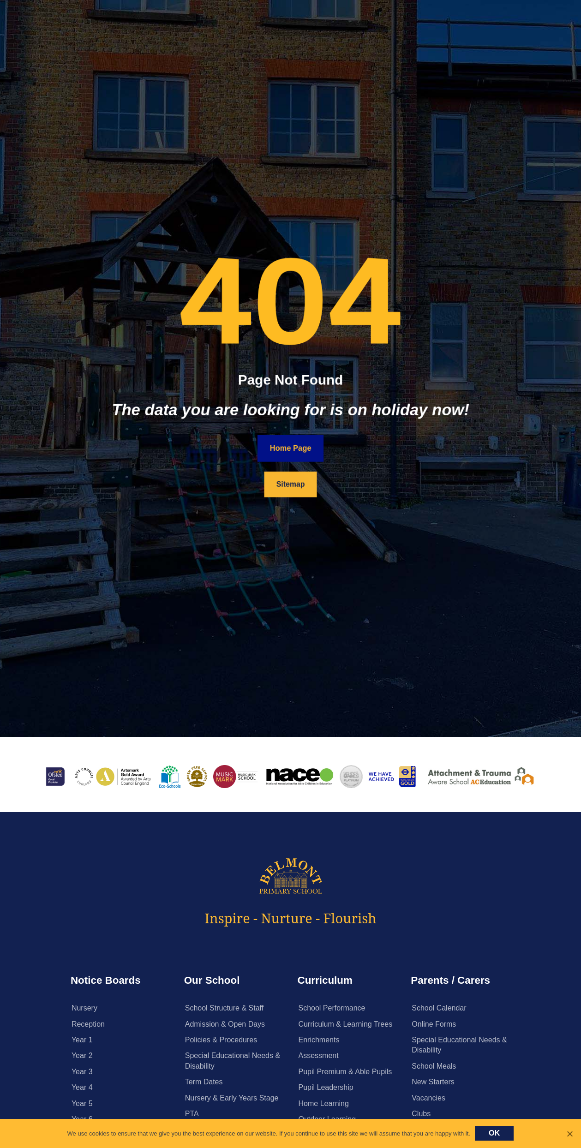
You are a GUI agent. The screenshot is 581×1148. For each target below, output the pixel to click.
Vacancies (428, 1098)
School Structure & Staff (224, 1008)
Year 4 (82, 1087)
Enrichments (319, 1040)
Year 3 (82, 1072)
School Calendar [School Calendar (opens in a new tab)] (439, 1008)
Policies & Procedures (221, 1040)
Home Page (290, 448)
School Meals (434, 1066)
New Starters (433, 1082)
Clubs (421, 1114)
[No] (569, 1133)
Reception (88, 1024)
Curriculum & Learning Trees (346, 1024)
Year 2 (82, 1055)
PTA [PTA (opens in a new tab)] (192, 1114)
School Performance (332, 1008)
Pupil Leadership (326, 1087)
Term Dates (204, 1082)
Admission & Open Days (225, 1024)
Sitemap (291, 484)
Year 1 (82, 1040)
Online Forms (434, 1024)
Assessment (319, 1055)
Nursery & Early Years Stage (232, 1098)
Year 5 (82, 1103)
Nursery (84, 1008)
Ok (494, 1133)
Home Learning (324, 1103)
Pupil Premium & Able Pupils (345, 1072)
